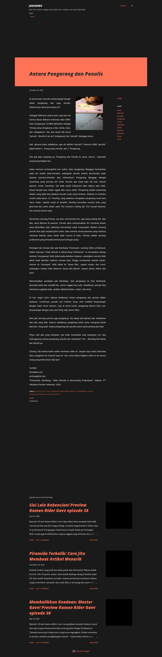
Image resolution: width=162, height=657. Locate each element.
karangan (120, 116)
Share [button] (119, 98)
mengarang (120, 119)
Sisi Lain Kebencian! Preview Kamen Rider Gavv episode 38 (58, 507)
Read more (94, 540)
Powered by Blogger (81, 651)
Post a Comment (42, 540)
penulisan (120, 130)
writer (119, 139)
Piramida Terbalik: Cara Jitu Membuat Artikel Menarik (57, 556)
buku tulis (120, 113)
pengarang (120, 125)
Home (32, 17)
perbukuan (120, 133)
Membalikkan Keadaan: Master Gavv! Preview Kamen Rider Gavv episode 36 (62, 607)
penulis (119, 128)
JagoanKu (35, 5)
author (119, 110)
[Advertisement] (81, 37)
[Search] (123, 6)
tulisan (119, 136)
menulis (119, 122)
